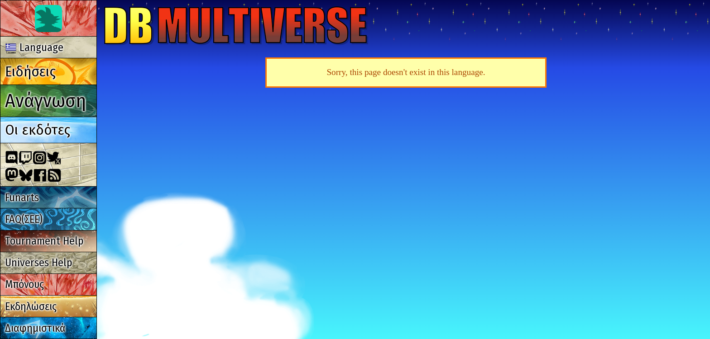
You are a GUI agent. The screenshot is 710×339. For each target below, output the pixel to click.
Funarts (22, 197)
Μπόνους (24, 284)
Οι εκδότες (37, 129)
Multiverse (236, 25)
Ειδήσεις (30, 71)
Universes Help (38, 262)
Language (34, 47)
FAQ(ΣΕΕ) (24, 219)
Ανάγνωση (45, 100)
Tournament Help (44, 241)
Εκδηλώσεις (31, 306)
